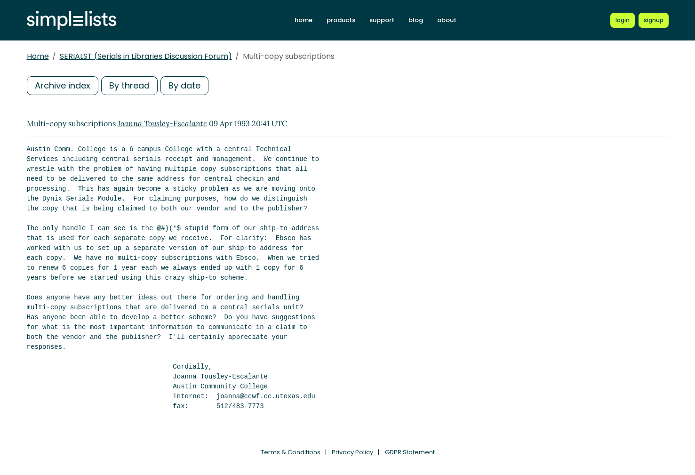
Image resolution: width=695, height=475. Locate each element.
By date (184, 85)
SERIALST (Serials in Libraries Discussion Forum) (146, 56)
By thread (129, 85)
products (341, 20)
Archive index (62, 85)
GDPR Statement (410, 452)
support (381, 20)
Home (38, 56)
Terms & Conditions (290, 452)
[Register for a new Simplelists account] (654, 20)
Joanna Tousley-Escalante (162, 123)
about (446, 20)
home (303, 20)
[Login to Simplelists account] (622, 20)
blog (415, 20)
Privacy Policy (352, 452)
